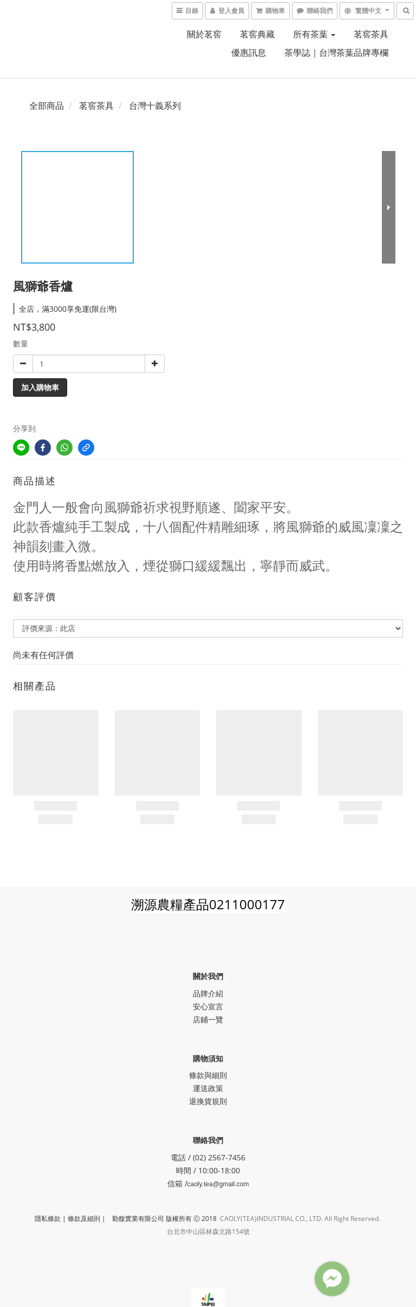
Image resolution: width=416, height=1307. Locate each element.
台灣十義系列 (155, 105)
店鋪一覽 (208, 1019)
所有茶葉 (314, 34)
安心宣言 (208, 1006)
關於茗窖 (204, 34)
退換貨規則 (208, 1101)
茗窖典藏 (257, 34)
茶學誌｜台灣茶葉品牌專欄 (336, 52)
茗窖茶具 (371, 34)
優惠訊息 (248, 52)
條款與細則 (208, 1075)
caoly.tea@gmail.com (218, 1184)
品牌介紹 (208, 993)
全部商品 (46, 105)
